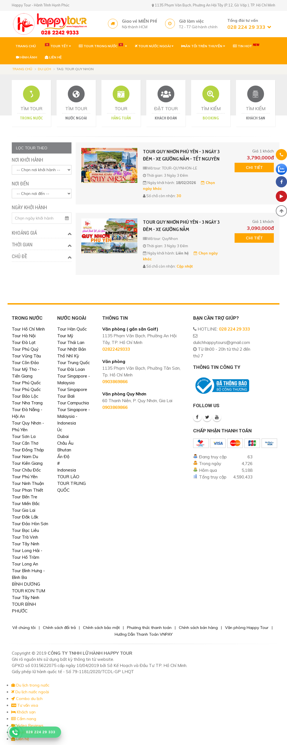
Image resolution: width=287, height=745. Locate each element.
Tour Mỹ (65, 335)
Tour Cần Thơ (25, 443)
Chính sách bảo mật (101, 627)
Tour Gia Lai (23, 510)
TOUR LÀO (68, 476)
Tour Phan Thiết (27, 490)
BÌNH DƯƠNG (26, 584)
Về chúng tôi (24, 627)
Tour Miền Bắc (26, 503)
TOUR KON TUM (28, 590)
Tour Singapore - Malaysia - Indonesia (73, 416)
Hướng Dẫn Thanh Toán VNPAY (144, 634)
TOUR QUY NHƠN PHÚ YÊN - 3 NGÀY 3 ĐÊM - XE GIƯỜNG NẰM (181, 225)
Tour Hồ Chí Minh (28, 329)
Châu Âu (65, 443)
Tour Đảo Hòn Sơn (30, 523)
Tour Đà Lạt (24, 342)
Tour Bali (66, 396)
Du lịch (44, 69)
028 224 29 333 (234, 329)
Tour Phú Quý (25, 349)
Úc (59, 429)
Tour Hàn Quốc (72, 329)
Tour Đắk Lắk (25, 517)
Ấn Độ (63, 456)
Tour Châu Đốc (26, 470)
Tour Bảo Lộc (25, 396)
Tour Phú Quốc (26, 382)
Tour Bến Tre (24, 496)
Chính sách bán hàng (198, 627)
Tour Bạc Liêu (25, 530)
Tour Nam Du (25, 456)
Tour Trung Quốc (73, 362)
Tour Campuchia (73, 402)
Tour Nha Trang (27, 402)
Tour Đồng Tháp (28, 449)
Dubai (63, 436)
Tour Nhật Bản (71, 349)
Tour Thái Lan (70, 342)
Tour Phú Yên (25, 476)
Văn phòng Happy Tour (247, 627)
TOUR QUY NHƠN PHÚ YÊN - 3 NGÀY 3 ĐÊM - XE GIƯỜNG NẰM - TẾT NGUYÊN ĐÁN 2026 (181, 155)
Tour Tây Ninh (25, 543)
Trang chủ (22, 69)
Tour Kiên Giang (27, 463)
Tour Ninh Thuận (28, 483)
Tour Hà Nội (24, 335)
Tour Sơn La (24, 436)
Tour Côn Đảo (25, 362)
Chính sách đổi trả (59, 627)
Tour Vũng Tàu (26, 356)
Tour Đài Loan (71, 369)
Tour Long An (25, 564)
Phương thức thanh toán (149, 627)
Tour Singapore (72, 389)
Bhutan (64, 449)
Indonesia (66, 470)
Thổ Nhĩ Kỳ (68, 356)
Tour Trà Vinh (25, 537)
